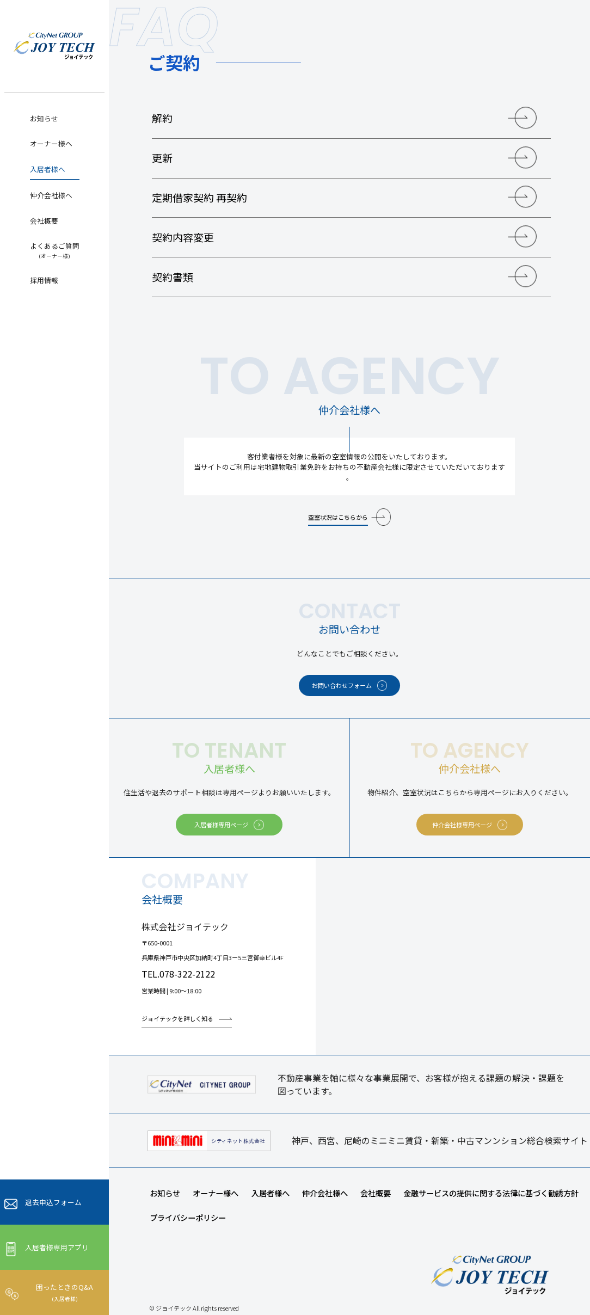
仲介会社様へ (51, 195)
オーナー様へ (51, 143)
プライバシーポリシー (188, 1217)
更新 (162, 157)
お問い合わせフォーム (342, 685)
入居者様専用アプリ (57, 1247)
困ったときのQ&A (64, 1292)
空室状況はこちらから (338, 517)
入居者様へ (47, 169)
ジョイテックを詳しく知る (177, 1018)
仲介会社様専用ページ (462, 824)
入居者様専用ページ (221, 824)
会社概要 (44, 221)
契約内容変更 (183, 237)
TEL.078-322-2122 (178, 974)
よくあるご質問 (54, 250)
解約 (162, 117)
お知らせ (44, 118)
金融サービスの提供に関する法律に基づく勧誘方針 (491, 1193)
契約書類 (172, 276)
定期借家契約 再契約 (199, 197)
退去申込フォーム (53, 1202)
